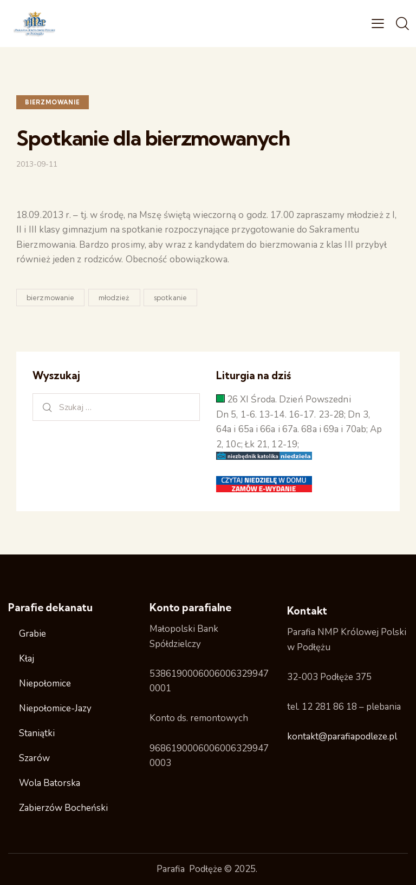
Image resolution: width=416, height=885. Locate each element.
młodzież (114, 297)
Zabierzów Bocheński (63, 808)
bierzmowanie (50, 297)
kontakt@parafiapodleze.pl (342, 736)
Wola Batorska (49, 783)
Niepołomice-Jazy (55, 708)
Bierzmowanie (52, 102)
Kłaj (26, 658)
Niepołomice (45, 683)
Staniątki (37, 733)
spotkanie (170, 297)
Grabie (32, 634)
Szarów (34, 758)
